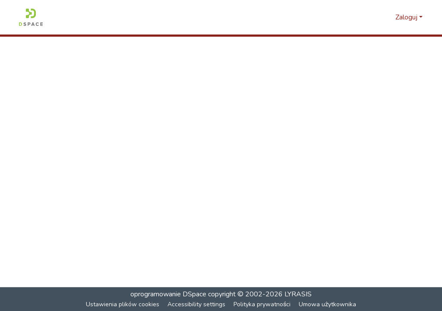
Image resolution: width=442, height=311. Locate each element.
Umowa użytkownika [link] (327, 304)
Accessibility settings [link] (197, 304)
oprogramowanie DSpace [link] (168, 294)
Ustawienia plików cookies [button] (123, 304)
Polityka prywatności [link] (262, 304)
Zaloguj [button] (407, 17)
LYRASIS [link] (298, 294)
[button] (31, 17)
